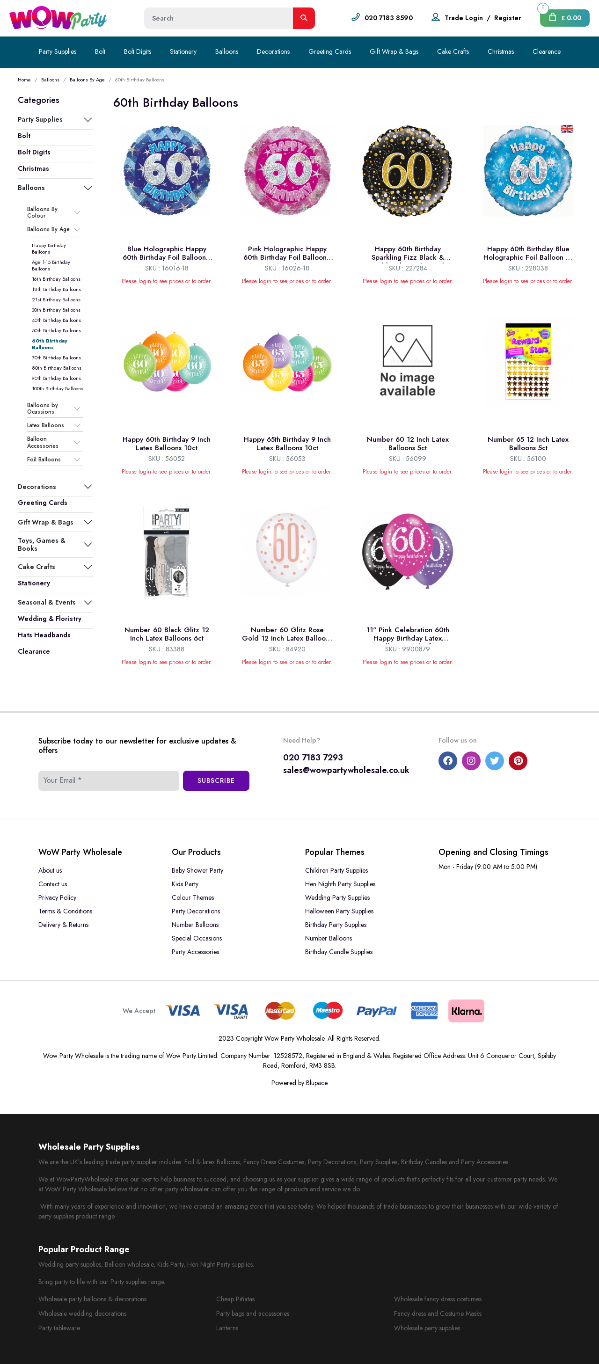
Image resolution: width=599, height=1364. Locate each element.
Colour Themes (193, 897)
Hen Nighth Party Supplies (340, 884)
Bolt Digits (137, 51)
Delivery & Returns (63, 924)
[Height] (218, 18)
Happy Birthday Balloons (49, 248)
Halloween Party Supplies (339, 911)
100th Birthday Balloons (57, 388)
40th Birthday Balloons (56, 320)
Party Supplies (57, 51)
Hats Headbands (44, 635)
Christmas (501, 51)
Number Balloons (195, 924)
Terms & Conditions (65, 911)
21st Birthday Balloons (56, 299)
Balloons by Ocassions (42, 409)
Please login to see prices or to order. (167, 281)
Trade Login (464, 17)
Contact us (52, 884)
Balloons (226, 51)
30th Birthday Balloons (56, 309)
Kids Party (185, 884)
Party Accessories (195, 951)
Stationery (183, 51)
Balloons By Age (87, 79)
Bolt (100, 51)
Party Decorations (196, 911)
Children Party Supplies (336, 870)
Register (507, 17)
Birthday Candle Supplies (339, 951)
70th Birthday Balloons (56, 357)
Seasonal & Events (47, 602)
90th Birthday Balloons (56, 378)
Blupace (317, 1082)
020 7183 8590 (389, 17)
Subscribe (216, 780)
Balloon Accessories (42, 442)
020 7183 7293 (313, 757)
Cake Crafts (453, 51)
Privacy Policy (57, 897)
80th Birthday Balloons (56, 368)
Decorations (273, 51)
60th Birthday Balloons (49, 343)
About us (50, 870)
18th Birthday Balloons (56, 289)
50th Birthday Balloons (56, 330)
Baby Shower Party (197, 870)
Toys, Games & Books (42, 544)
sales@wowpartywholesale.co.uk (346, 770)
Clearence (547, 51)
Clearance (34, 651)
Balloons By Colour (42, 212)
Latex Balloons (45, 425)
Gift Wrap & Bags (394, 51)
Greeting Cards (329, 51)
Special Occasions (197, 938)
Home (24, 79)
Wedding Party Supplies (337, 897)
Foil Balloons (44, 459)
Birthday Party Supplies (335, 924)
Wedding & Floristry (49, 618)
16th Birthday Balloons (56, 279)
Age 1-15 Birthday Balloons (51, 265)
